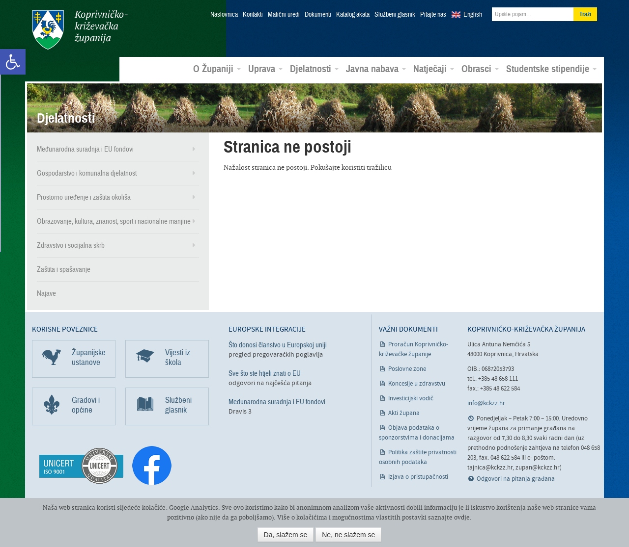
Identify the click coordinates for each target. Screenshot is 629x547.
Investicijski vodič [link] (410, 398)
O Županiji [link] (217, 69)
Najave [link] (46, 293)
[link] (13, 62)
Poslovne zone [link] (407, 369)
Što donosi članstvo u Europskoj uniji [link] (278, 345)
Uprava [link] (265, 69)
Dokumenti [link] (318, 14)
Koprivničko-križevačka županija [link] (80, 30)
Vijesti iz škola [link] (177, 357)
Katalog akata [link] (353, 14)
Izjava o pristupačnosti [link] (418, 477)
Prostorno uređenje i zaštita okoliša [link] (84, 197)
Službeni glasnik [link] (394, 14)
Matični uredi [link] (284, 14)
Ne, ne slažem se (348, 535)
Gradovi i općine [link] (86, 405)
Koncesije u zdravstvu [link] (416, 384)
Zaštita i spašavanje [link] (63, 269)
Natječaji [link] (433, 69)
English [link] (472, 14)
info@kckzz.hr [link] (486, 403)
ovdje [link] (462, 517)
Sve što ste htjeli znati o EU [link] (265, 373)
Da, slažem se (286, 535)
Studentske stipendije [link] (551, 69)
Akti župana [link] (404, 413)
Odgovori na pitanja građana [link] (516, 479)
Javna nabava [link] (376, 69)
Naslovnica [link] (224, 14)
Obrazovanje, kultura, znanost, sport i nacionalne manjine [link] (114, 221)
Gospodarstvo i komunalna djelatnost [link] (87, 173)
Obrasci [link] (480, 69)
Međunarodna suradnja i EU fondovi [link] (85, 149)
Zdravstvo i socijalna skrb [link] (71, 245)
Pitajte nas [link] (433, 14)
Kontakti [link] (253, 14)
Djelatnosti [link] (314, 69)
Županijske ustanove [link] (89, 357)
